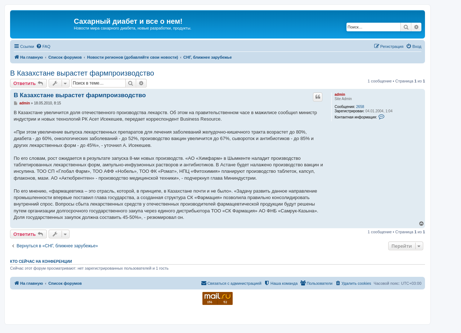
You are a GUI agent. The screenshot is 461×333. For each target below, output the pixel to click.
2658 (360, 107)
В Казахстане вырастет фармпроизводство (82, 73)
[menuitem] (43, 46)
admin (340, 94)
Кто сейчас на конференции (41, 261)
